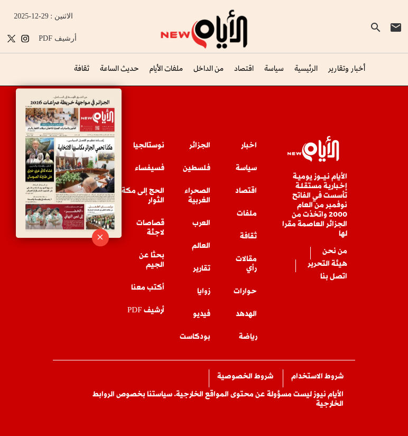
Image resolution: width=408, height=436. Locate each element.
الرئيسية (306, 68)
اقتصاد (244, 68)
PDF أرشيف (57, 38)
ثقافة (81, 68)
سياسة (274, 68)
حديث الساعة (119, 68)
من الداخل (208, 68)
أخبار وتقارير (346, 68)
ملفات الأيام (166, 68)
